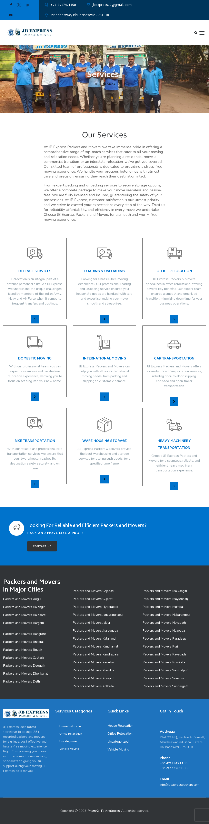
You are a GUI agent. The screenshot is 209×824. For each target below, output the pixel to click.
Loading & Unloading (104, 271)
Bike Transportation (34, 441)
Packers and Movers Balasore (24, 615)
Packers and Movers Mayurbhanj (165, 599)
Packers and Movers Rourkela (163, 662)
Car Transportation (174, 359)
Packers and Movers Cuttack (23, 657)
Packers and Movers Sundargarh (165, 686)
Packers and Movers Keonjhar (94, 662)
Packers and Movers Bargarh (23, 623)
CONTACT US (42, 546)
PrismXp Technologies (104, 811)
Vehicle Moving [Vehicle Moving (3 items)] (69, 749)
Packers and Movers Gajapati (93, 591)
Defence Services (34, 271)
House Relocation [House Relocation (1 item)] (70, 726)
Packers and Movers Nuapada (163, 630)
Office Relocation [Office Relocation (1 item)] (70, 734)
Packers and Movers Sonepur (163, 678)
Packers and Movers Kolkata (93, 686)
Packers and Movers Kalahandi (94, 638)
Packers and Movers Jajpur (91, 622)
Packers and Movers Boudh (22, 650)
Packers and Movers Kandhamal (95, 646)
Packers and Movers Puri (160, 646)
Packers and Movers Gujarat (93, 599)
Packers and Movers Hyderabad (95, 607)
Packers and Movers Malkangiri (164, 591)
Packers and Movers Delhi (21, 681)
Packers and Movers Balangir (23, 607)
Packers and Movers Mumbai (162, 607)
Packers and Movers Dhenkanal (25, 673)
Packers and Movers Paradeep (164, 638)
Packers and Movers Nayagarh (164, 622)
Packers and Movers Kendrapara (96, 654)
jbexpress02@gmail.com (112, 5)
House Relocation (120, 725)
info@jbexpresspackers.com (179, 784)
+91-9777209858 (174, 768)
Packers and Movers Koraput (93, 678)
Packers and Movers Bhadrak (23, 642)
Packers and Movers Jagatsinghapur (98, 615)
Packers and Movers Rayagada (164, 654)
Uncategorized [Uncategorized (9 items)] (68, 741)
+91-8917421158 (63, 5)
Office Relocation (174, 271)
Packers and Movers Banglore (24, 634)
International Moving (104, 359)
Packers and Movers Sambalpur (165, 670)
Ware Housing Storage (104, 441)
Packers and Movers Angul (22, 599)
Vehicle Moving (118, 749)
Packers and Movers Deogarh (24, 665)
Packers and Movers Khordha (93, 670)
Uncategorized (118, 741)
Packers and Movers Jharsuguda (95, 630)
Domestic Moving (34, 359)
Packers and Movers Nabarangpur (166, 615)
